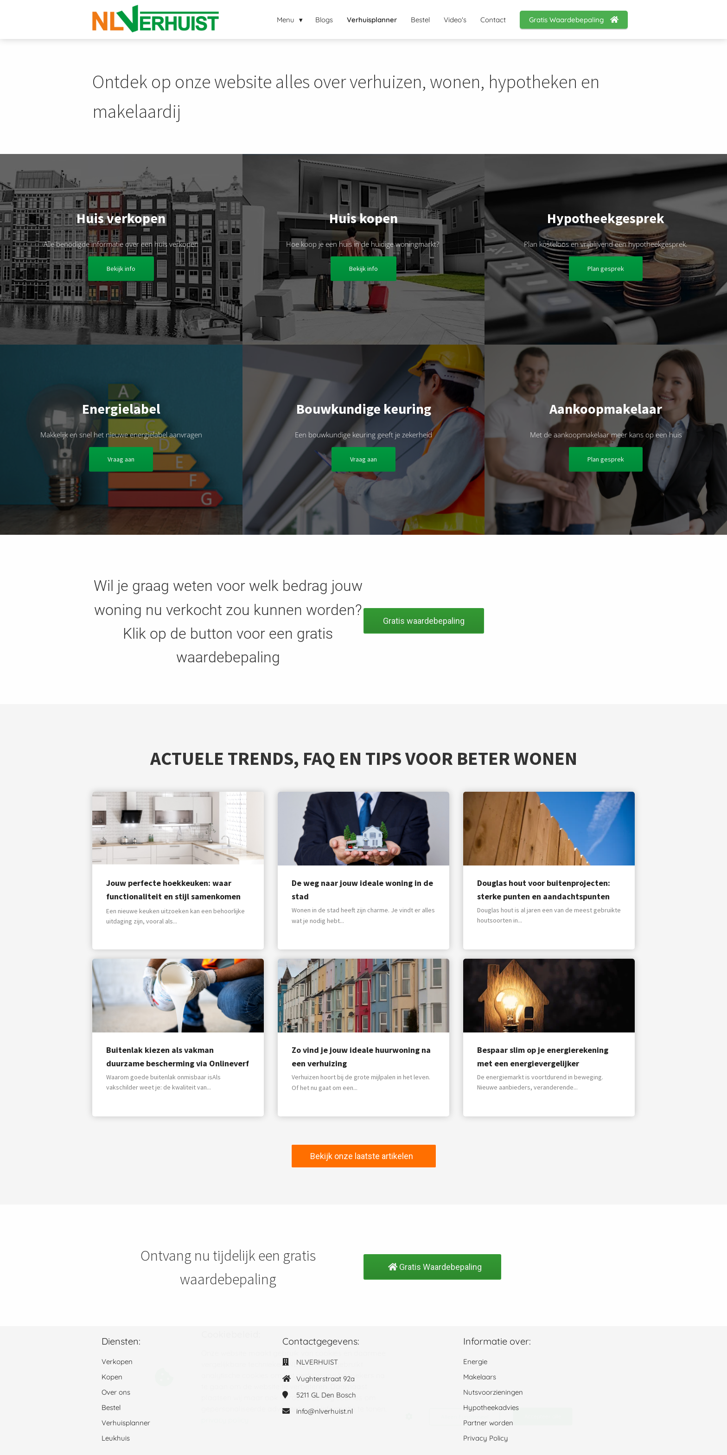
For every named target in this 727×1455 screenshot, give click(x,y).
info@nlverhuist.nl (324, 1411)
